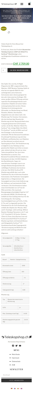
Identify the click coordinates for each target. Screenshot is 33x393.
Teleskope (15, 10)
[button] (22, 4)
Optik (10, 10)
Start (4, 10)
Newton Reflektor (23, 10)
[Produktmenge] (3, 70)
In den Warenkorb (19, 70)
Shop (7, 10)
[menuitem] (11, 388)
